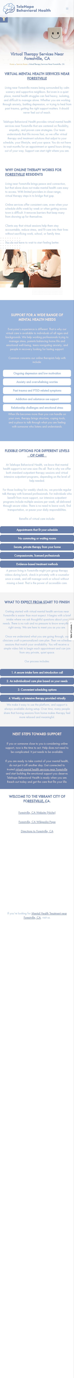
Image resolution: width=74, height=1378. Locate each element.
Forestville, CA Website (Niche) (37, 812)
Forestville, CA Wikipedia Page (37, 822)
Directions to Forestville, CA (37, 831)
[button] (4, 19)
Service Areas (21, 64)
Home (12, 64)
